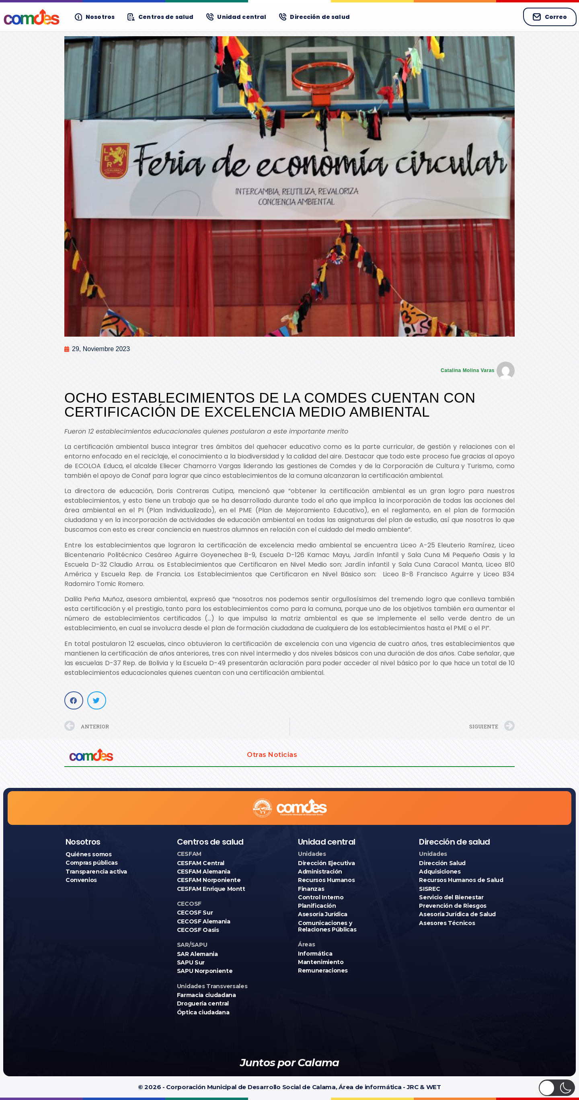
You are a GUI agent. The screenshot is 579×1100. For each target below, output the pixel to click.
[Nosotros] (94, 16)
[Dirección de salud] (314, 16)
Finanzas (311, 889)
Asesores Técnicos (447, 923)
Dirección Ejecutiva (326, 863)
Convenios (81, 880)
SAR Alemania (197, 954)
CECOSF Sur (195, 912)
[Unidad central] (236, 16)
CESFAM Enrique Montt (211, 889)
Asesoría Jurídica (322, 914)
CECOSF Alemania (203, 921)
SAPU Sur (191, 962)
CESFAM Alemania (203, 871)
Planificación (317, 906)
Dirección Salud (442, 863)
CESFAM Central (200, 863)
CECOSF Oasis (198, 930)
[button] (73, 700)
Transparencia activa (96, 871)
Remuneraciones (323, 970)
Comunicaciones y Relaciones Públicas (327, 926)
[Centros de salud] (160, 16)
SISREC (429, 889)
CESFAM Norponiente (209, 880)
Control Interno (321, 897)
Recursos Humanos (326, 880)
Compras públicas (91, 862)
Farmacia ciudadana (206, 995)
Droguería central (203, 1003)
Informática (315, 953)
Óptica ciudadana (203, 1012)
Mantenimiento (320, 962)
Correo (550, 17)
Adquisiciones (439, 871)
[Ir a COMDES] (31, 17)
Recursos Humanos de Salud (461, 880)
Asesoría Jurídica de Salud (457, 914)
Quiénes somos (88, 854)
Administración (320, 871)
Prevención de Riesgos (453, 906)
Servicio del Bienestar (451, 897)
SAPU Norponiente (204, 971)
